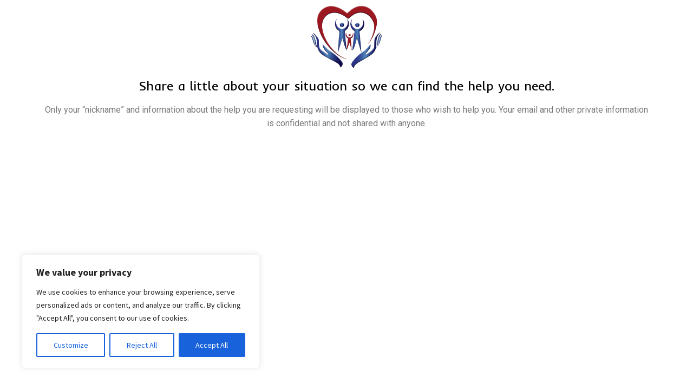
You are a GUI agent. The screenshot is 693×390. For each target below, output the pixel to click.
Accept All (211, 345)
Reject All (142, 345)
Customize (71, 345)
